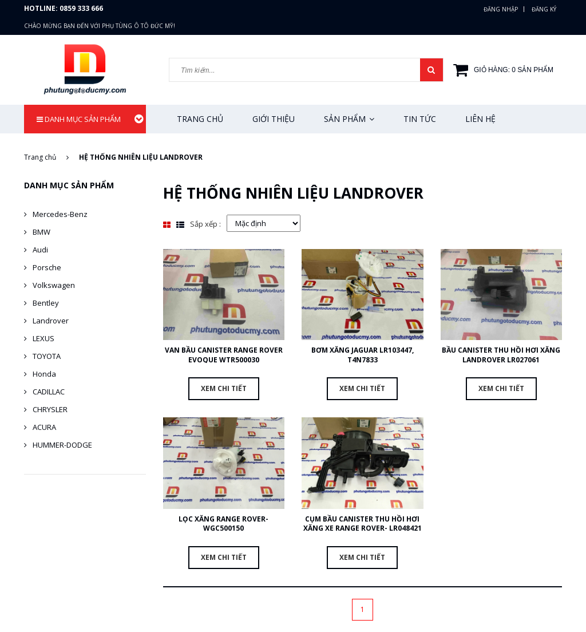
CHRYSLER (50, 409)
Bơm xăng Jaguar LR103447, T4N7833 (362, 354)
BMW (41, 232)
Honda (44, 374)
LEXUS (43, 338)
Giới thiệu (273, 118)
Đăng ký (544, 9)
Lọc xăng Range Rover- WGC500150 (223, 523)
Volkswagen (54, 285)
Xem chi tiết (224, 388)
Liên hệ (480, 118)
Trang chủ (200, 118)
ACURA (44, 427)
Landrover (51, 320)
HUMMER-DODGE (62, 445)
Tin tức (419, 118)
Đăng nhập (501, 9)
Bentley (46, 303)
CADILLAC (49, 391)
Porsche (47, 267)
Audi (40, 249)
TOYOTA (47, 356)
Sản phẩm (349, 118)
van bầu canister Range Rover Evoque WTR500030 (224, 354)
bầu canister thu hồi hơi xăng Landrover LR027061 (501, 354)
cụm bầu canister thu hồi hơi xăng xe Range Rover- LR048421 (362, 523)
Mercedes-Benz (60, 214)
